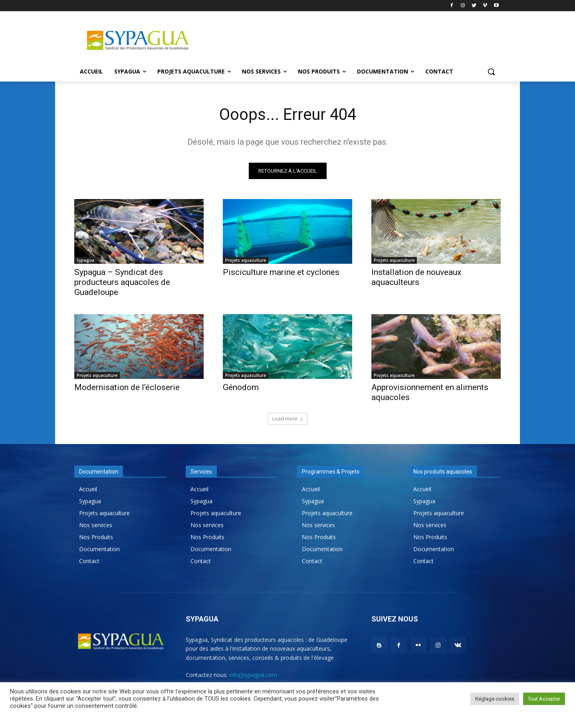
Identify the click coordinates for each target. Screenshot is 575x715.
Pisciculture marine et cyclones (281, 272)
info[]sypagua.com (253, 675)
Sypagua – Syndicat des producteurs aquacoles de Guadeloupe (122, 282)
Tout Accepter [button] (544, 699)
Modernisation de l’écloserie (127, 387)
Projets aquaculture (245, 260)
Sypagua (85, 260)
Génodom (241, 387)
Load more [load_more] (287, 418)
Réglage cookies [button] (494, 699)
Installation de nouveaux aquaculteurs (416, 277)
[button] (491, 71)
